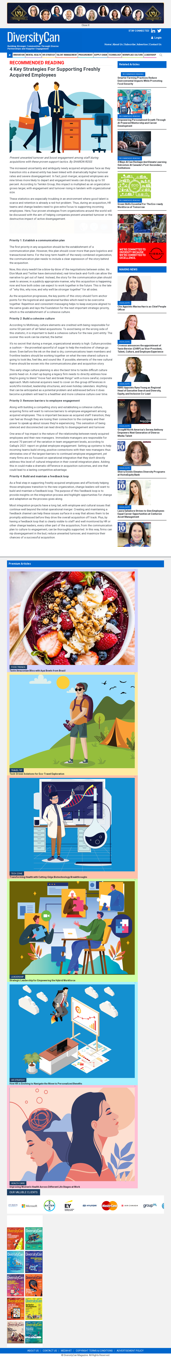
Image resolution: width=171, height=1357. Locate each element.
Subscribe (129, 44)
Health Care (18, 1183)
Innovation (19, 55)
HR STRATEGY (48, 55)
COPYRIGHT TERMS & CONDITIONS (94, 1350)
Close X (86, 25)
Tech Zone (16, 873)
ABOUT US (33, 1350)
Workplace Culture (132, 55)
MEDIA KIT (66, 1350)
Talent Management (66, 55)
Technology (115, 55)
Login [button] (156, 37)
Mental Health (33, 55)
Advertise (142, 44)
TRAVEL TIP (16, 770)
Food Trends (18, 667)
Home (108, 44)
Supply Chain (100, 55)
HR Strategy (18, 1080)
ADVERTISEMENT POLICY (130, 1350)
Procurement (85, 55)
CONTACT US (50, 1350)
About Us (118, 44)
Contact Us (155, 44)
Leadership (150, 55)
